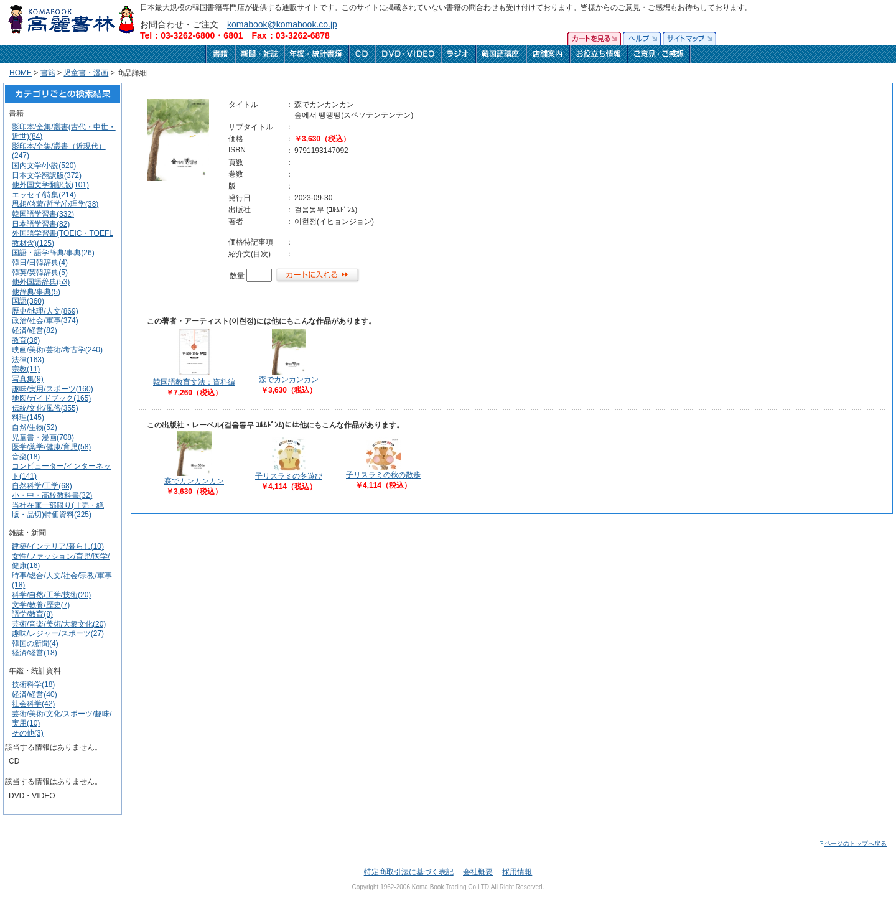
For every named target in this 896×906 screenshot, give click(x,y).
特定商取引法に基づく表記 (409, 871)
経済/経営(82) (34, 330)
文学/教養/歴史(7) (41, 604)
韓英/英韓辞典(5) (40, 272)
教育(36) (26, 340)
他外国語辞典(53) (41, 282)
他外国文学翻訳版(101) (50, 184)
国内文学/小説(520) (44, 165)
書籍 (47, 72)
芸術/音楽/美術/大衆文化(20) (59, 624)
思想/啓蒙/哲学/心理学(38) (55, 204)
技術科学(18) (33, 684)
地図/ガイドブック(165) (51, 398)
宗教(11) (26, 369)
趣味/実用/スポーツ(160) (52, 389)
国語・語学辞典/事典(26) (53, 252)
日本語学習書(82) (41, 224)
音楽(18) (26, 456)
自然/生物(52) (34, 427)
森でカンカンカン (289, 379)
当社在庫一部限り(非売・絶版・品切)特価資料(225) (58, 510)
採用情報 (517, 871)
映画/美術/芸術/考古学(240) (57, 349)
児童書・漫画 (85, 72)
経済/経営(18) (34, 652)
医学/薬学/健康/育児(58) (51, 446)
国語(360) (28, 301)
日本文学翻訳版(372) (47, 175)
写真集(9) (28, 379)
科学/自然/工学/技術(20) (51, 595)
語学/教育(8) (32, 614)
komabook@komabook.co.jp (282, 24)
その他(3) (28, 733)
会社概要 (478, 871)
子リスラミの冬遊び (288, 476)
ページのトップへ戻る (853, 843)
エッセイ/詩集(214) (44, 194)
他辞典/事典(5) (36, 291)
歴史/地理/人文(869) (45, 311)
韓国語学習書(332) (43, 214)
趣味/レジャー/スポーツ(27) (58, 633)
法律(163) (28, 359)
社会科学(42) (33, 703)
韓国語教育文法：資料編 (194, 382)
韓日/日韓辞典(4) (40, 262)
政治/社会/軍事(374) (45, 320)
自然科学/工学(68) (42, 486)
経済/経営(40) (34, 694)
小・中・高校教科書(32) (52, 495)
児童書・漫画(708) (43, 437)
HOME (20, 72)
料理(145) (28, 417)
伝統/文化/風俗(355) (45, 408)
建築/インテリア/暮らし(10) (58, 546)
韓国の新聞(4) (35, 643)
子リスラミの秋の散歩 (383, 474)
